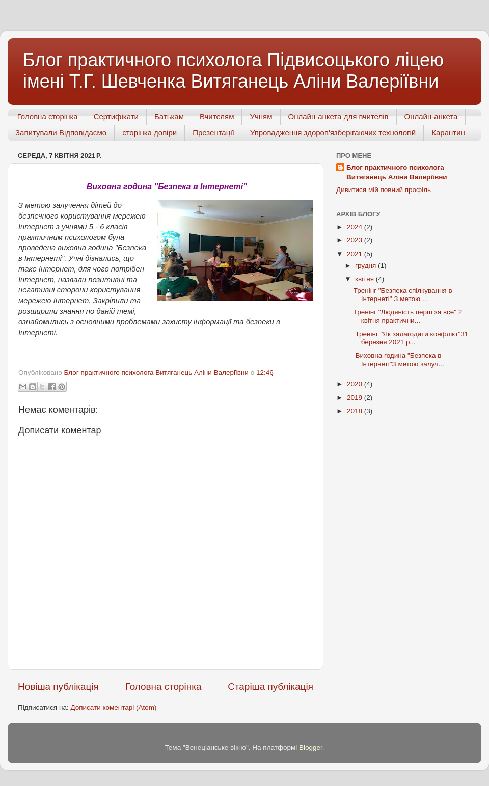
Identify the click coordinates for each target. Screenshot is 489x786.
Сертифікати (116, 116)
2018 (355, 411)
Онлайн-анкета (431, 116)
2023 (355, 240)
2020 (355, 384)
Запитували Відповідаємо (60, 132)
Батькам (169, 116)
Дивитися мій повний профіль (383, 190)
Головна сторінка (47, 116)
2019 (355, 397)
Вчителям (217, 116)
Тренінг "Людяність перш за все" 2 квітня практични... (408, 316)
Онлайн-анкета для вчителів (338, 116)
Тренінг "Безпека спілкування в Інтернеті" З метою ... (403, 295)
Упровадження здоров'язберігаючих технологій (333, 132)
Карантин (448, 132)
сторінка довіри (149, 132)
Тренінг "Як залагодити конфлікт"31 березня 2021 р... (411, 338)
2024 (355, 227)
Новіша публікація (58, 686)
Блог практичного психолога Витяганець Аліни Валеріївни (396, 172)
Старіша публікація (270, 686)
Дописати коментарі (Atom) (113, 707)
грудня (366, 265)
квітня (365, 279)
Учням (261, 116)
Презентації (213, 132)
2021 (355, 254)
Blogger (310, 747)
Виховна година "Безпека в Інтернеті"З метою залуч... (399, 359)
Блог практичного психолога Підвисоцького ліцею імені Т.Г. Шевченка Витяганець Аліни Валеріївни (233, 70)
